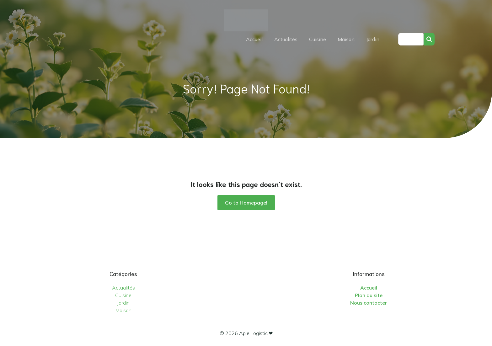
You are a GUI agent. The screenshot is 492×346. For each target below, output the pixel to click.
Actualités (285, 39)
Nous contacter (368, 303)
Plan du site (368, 295)
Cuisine (317, 39)
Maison (346, 39)
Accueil (254, 39)
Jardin (372, 39)
